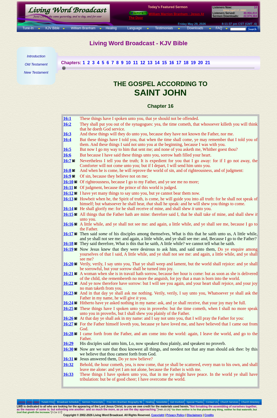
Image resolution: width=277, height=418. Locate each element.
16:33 (68, 374)
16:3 (67, 134)
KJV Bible (52, 28)
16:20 (68, 264)
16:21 (68, 273)
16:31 (68, 359)
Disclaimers (194, 415)
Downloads (195, 28)
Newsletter (162, 402)
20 (200, 62)
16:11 (68, 187)
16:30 (68, 349)
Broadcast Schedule (68, 402)
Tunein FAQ (47, 402)
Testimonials (164, 28)
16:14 (68, 208)
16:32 (68, 364)
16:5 (67, 149)
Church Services (229, 402)
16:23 (68, 293)
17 (178, 62)
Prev (29, 402)
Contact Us (212, 402)
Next (36, 402)
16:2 (67, 124)
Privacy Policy (175, 415)
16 (171, 62)
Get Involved (177, 402)
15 (164, 62)
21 (207, 62)
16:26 (68, 318)
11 (135, 62)
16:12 (68, 193)
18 (186, 62)
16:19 (68, 249)
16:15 (68, 214)
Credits (209, 415)
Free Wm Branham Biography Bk (125, 402)
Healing (111, 28)
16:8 (67, 170)
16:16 (68, 224)
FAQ (219, 28)
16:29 (68, 343)
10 (128, 62)
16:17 (68, 233)
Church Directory (250, 402)
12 (142, 62)
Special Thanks (195, 402)
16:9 (67, 176)
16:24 (68, 303)
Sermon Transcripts (92, 402)
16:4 (67, 139)
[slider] (64, 68)
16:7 (67, 160)
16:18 (68, 243)
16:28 (68, 333)
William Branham (82, 28)
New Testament (36, 72)
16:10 (68, 181)
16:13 (68, 199)
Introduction (36, 56)
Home (22, 402)
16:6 (67, 155)
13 (149, 62)
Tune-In (28, 28)
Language (134, 28)
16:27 (68, 324)
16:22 (68, 283)
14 (157, 62)
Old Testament (36, 64)
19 (193, 62)
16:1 (67, 118)
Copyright (157, 415)
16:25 (68, 308)
